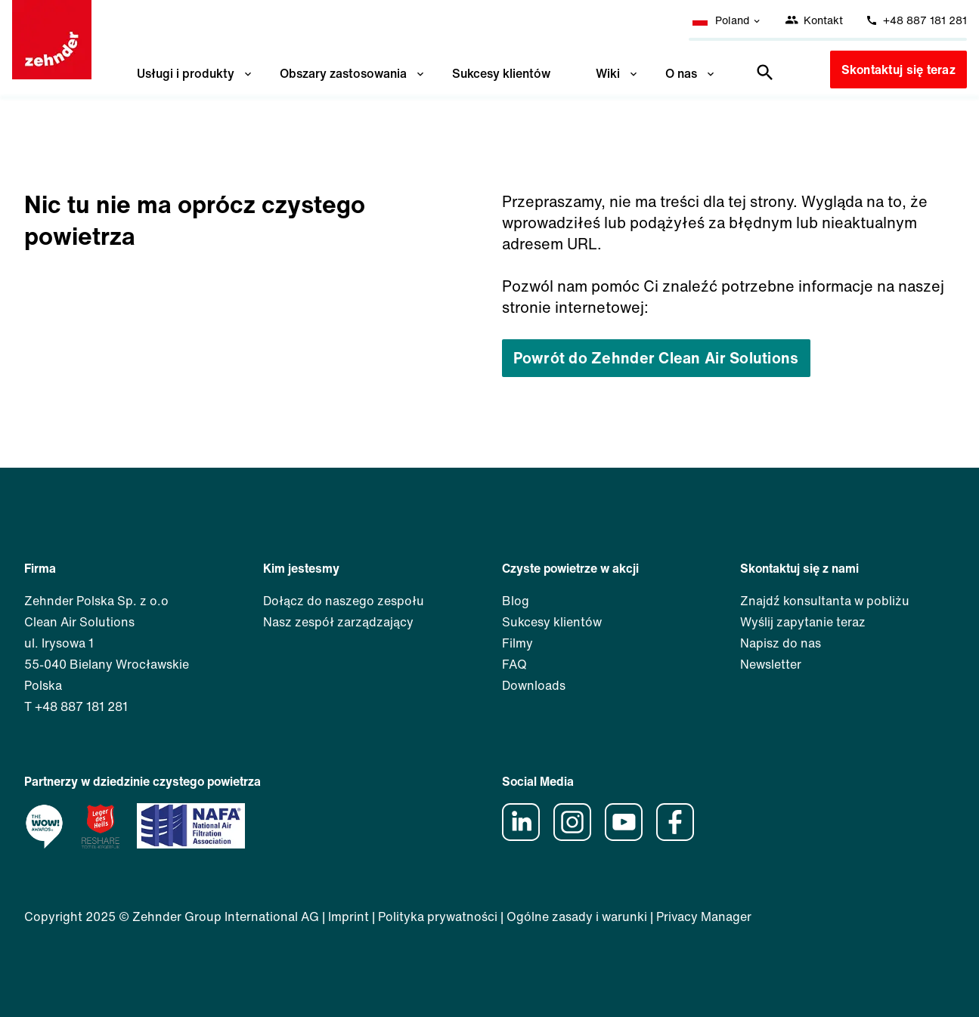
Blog (515, 601)
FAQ (514, 664)
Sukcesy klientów (501, 73)
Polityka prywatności (437, 916)
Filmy (517, 643)
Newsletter (770, 664)
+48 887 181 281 (916, 20)
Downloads (533, 685)
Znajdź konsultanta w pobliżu (824, 601)
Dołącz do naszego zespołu (343, 601)
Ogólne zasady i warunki (577, 916)
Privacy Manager (703, 916)
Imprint (348, 916)
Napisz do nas (780, 643)
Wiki (618, 73)
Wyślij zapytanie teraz (803, 622)
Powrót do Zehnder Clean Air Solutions (656, 358)
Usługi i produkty (195, 73)
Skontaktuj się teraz (898, 69)
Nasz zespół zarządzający (338, 622)
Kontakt (814, 20)
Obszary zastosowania (353, 73)
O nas (691, 73)
